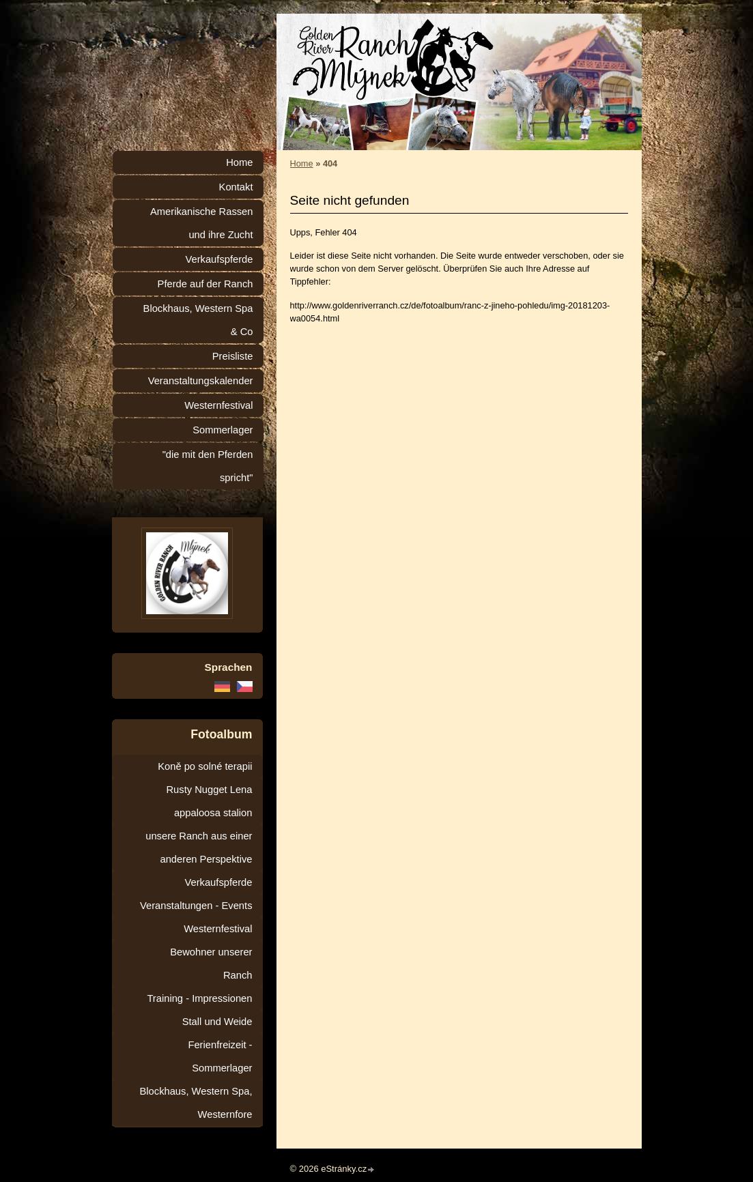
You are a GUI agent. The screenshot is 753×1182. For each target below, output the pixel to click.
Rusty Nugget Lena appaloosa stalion (209, 801)
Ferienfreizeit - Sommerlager (220, 1056)
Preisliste (232, 356)
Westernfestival (218, 405)
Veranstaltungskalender (200, 380)
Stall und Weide (217, 1021)
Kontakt (236, 187)
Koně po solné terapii (205, 766)
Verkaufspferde (219, 259)
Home (301, 163)
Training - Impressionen (199, 998)
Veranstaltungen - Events (196, 905)
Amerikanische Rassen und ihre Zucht (201, 223)
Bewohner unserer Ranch (211, 964)
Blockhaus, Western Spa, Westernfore (196, 1103)
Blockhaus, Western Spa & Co (198, 320)
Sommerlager (223, 429)
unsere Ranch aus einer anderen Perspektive (198, 848)
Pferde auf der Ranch (205, 283)
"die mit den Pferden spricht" (207, 466)
